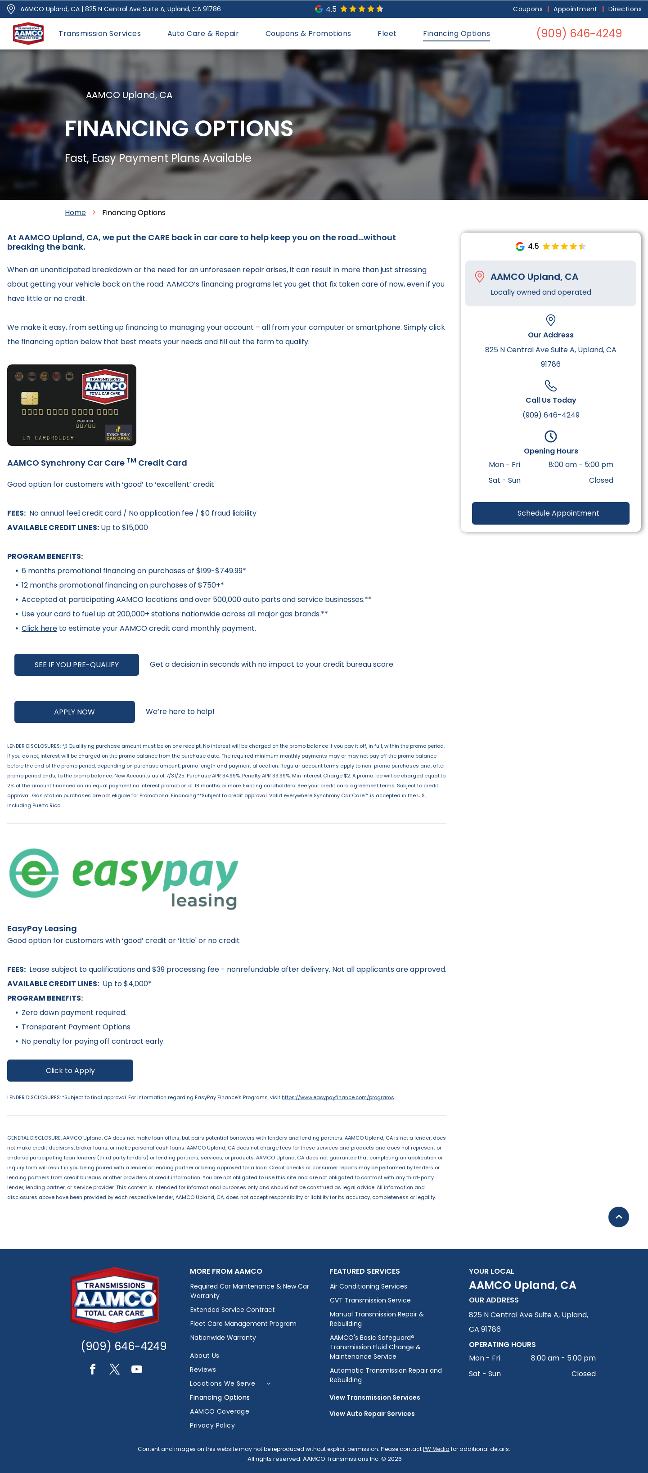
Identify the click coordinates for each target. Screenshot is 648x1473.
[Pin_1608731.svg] (11, 9)
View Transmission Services (374, 1397)
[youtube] (137, 1371)
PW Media (436, 1449)
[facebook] (93, 1371)
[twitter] (115, 1371)
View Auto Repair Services (372, 1413)
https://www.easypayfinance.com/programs (338, 1097)
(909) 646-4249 (551, 415)
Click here (39, 628)
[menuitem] (528, 9)
